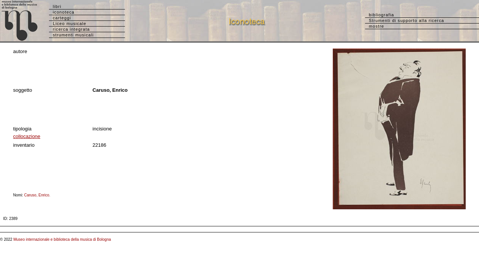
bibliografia (381, 15)
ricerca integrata (71, 29)
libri (57, 6)
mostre (376, 26)
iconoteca (63, 12)
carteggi (62, 18)
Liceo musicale (69, 23)
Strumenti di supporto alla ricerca (406, 20)
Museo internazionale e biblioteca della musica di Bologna (62, 239)
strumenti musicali (73, 35)
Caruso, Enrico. (38, 195)
